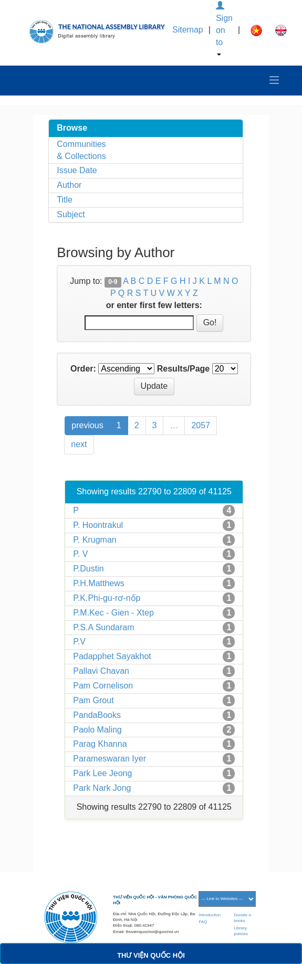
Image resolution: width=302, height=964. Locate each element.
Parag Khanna (100, 743)
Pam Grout (93, 700)
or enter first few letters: (154, 305)
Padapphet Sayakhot (112, 656)
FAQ (203, 921)
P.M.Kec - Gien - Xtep (113, 612)
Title (64, 199)
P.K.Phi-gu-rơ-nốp (106, 598)
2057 (200, 425)
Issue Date (77, 170)
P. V (80, 553)
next (79, 444)
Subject (71, 214)
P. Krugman (94, 539)
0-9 (112, 281)
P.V (79, 641)
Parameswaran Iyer (109, 758)
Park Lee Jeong (102, 773)
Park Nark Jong (102, 787)
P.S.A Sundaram (103, 627)
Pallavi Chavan (101, 670)
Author (69, 185)
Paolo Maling (97, 729)
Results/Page (183, 368)
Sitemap (187, 29)
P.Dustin (88, 568)
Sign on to (224, 29)
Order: (83, 368)
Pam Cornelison (103, 685)
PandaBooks (97, 715)
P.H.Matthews (98, 583)
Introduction (210, 915)
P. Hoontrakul (98, 525)
